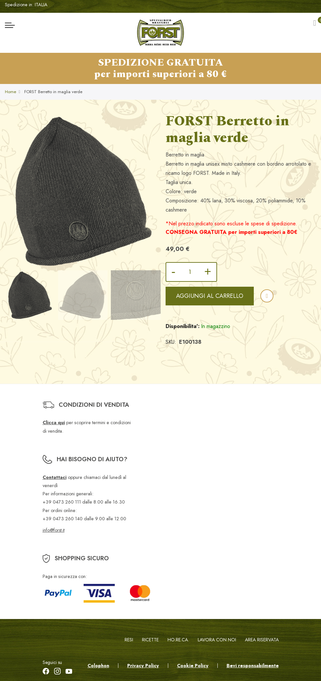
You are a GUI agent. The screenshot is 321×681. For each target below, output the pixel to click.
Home (10, 92)
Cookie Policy (193, 665)
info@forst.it (54, 530)
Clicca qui (54, 422)
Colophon (98, 665)
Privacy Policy (143, 665)
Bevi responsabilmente (253, 665)
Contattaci (55, 477)
